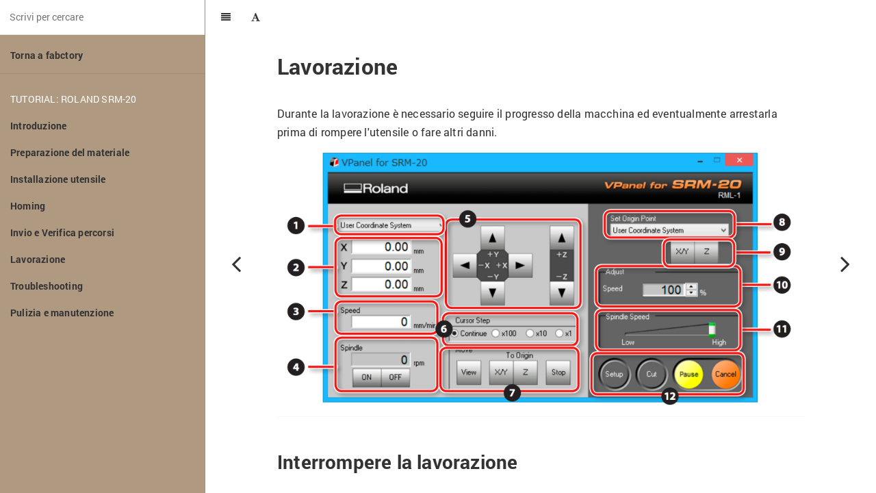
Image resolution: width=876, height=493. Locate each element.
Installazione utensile (57, 179)
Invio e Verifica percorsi (62, 232)
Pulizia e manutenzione (62, 312)
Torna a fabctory (46, 55)
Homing (27, 205)
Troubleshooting (46, 285)
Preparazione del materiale (69, 152)
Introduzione (38, 125)
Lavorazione (37, 259)
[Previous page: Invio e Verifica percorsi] (236, 263)
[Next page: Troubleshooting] (845, 263)
